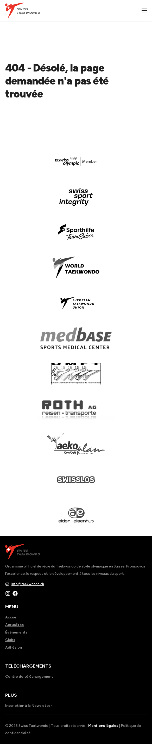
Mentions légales (103, 725)
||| (144, 10)
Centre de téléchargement (29, 676)
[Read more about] (76, 165)
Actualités (14, 625)
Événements (16, 632)
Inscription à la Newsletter (28, 705)
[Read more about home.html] (76, 483)
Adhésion (13, 647)
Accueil (11, 617)
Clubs (10, 640)
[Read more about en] (76, 200)
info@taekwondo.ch (27, 584)
